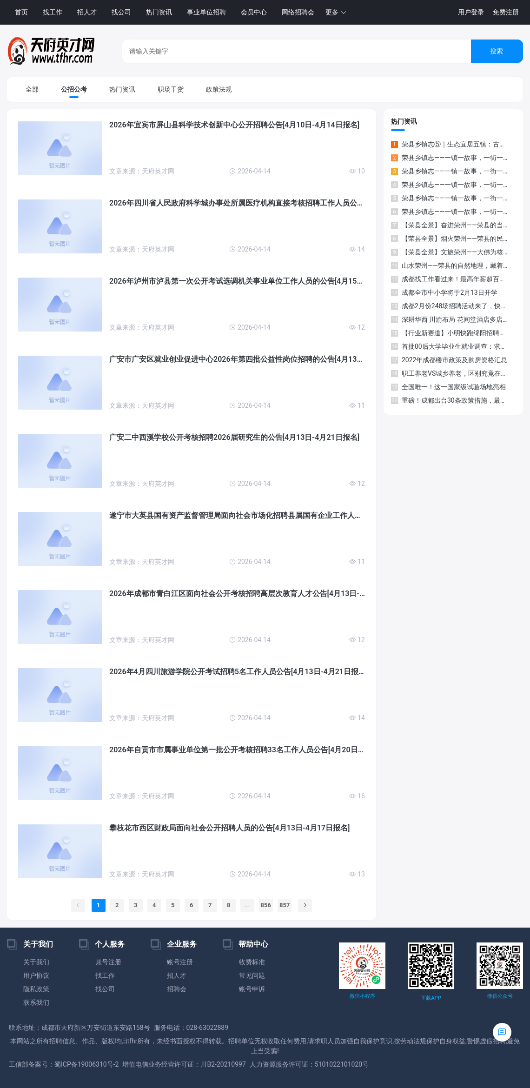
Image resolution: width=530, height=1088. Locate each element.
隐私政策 (36, 989)
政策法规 (219, 89)
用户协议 (36, 975)
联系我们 (36, 1002)
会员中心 (254, 12)
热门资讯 (159, 12)
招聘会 (176, 989)
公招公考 (74, 89)
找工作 (52, 12)
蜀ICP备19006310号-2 (86, 1064)
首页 (21, 12)
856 (266, 905)
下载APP (431, 998)
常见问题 (252, 975)
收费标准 (252, 962)
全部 (32, 89)
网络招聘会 (298, 12)
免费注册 (506, 12)
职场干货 (171, 89)
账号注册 (108, 962)
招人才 (87, 12)
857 (284, 905)
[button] (336, 12)
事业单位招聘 (206, 12)
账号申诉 (252, 989)
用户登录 (471, 12)
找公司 (121, 12)
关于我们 (36, 962)
